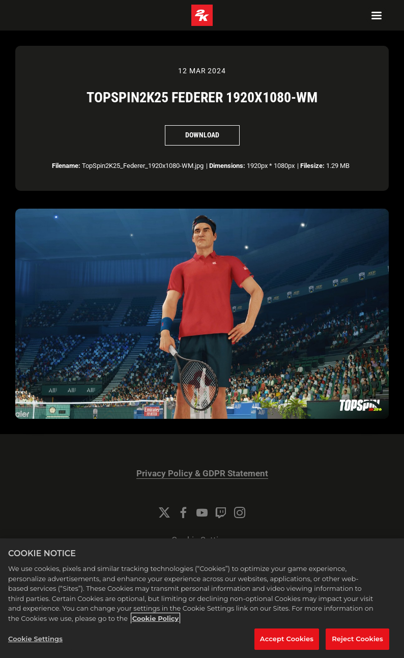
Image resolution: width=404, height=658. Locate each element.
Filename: (66, 165)
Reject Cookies (357, 639)
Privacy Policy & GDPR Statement (202, 473)
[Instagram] (239, 512)
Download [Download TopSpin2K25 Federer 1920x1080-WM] (202, 135)
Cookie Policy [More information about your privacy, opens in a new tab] (155, 618)
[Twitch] (220, 512)
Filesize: (312, 165)
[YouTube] (202, 512)
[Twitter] (164, 512)
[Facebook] (183, 512)
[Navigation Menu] (376, 15)
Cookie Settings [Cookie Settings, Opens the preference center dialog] (35, 639)
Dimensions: (227, 165)
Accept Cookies (286, 639)
